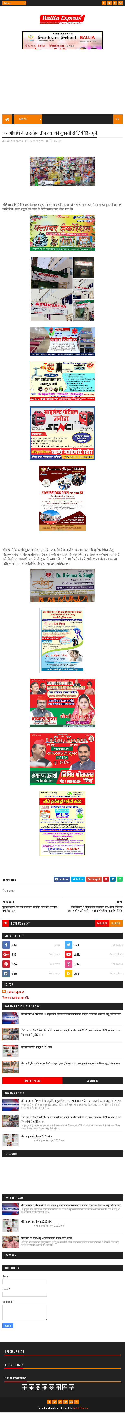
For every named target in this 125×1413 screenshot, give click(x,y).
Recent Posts (32, 1081)
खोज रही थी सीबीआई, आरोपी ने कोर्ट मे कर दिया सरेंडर (46, 1238)
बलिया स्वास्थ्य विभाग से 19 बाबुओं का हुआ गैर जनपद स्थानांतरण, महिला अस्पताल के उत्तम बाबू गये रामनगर (71, 1014)
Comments (93, 1081)
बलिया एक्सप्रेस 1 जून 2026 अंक (36, 1047)
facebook (102, 923)
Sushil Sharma (80, 1408)
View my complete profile (15, 997)
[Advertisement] (62, 84)
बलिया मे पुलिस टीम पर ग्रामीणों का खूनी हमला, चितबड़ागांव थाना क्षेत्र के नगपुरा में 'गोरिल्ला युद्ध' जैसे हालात (70, 1064)
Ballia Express (15, 992)
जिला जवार (55, 141)
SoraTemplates (52, 1408)
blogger (116, 923)
